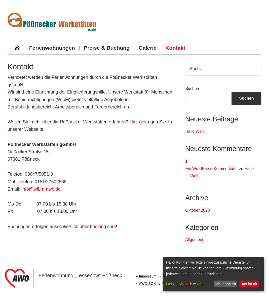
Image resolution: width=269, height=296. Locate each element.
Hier (134, 121)
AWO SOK (147, 284)
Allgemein (194, 239)
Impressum (148, 276)
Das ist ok (248, 284)
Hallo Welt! (195, 131)
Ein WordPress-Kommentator (211, 168)
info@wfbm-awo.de (41, 189)
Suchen (192, 88)
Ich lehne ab (225, 284)
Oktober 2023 (197, 210)
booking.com (103, 226)
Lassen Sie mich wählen (185, 284)
